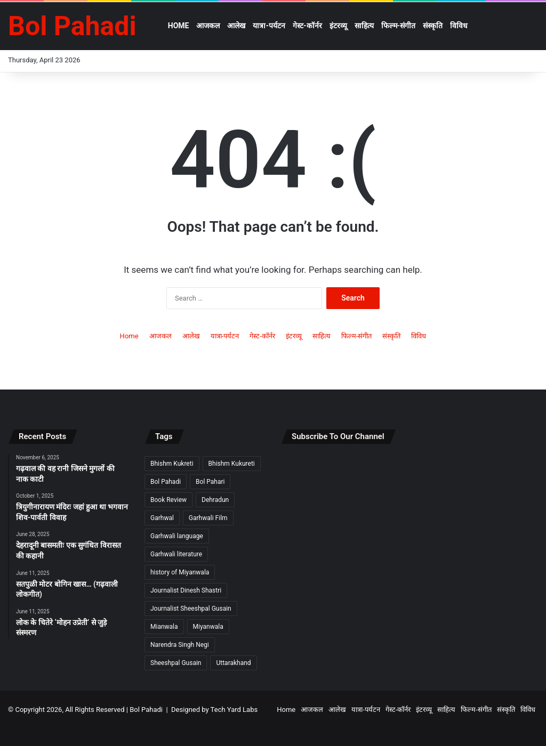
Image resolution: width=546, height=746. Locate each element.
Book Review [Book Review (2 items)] (168, 500)
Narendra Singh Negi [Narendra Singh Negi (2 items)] (179, 644)
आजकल (208, 25)
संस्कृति (433, 25)
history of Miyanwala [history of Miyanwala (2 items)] (179, 572)
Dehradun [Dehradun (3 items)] (215, 500)
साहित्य (364, 25)
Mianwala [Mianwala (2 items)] (164, 626)
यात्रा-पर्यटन (269, 25)
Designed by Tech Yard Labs (214, 709)
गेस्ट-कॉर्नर (307, 25)
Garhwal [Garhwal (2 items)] (162, 518)
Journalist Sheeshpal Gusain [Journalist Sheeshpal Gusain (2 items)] (190, 608)
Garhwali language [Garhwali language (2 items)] (176, 536)
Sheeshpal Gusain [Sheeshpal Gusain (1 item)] (175, 663)
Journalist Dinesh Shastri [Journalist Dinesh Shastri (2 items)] (185, 590)
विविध (459, 25)
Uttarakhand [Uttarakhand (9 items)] (233, 663)
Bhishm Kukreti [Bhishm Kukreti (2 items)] (172, 463)
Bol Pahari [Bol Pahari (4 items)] (210, 481)
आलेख (236, 25)
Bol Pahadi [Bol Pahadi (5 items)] (165, 481)
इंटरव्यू (338, 25)
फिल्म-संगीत (398, 25)
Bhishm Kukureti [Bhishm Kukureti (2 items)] (231, 463)
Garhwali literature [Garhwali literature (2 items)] (176, 554)
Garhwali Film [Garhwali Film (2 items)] (208, 518)
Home (178, 25)
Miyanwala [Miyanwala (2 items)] (208, 626)
